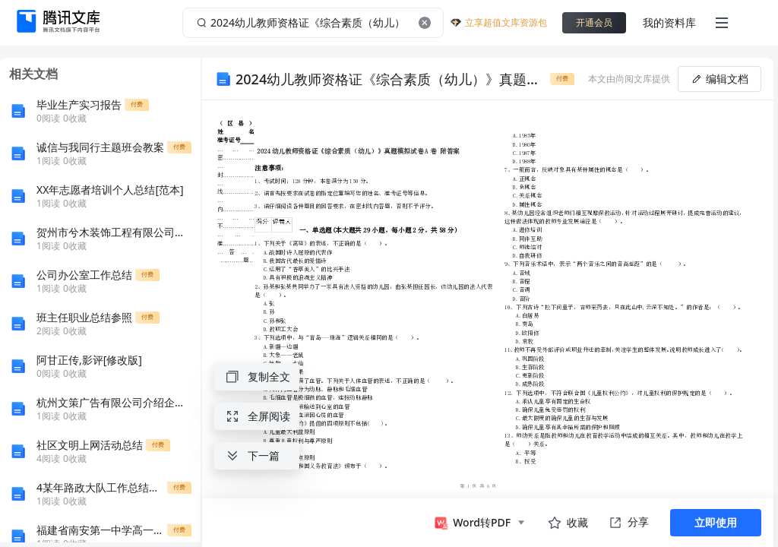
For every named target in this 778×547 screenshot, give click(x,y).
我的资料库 (669, 22)
